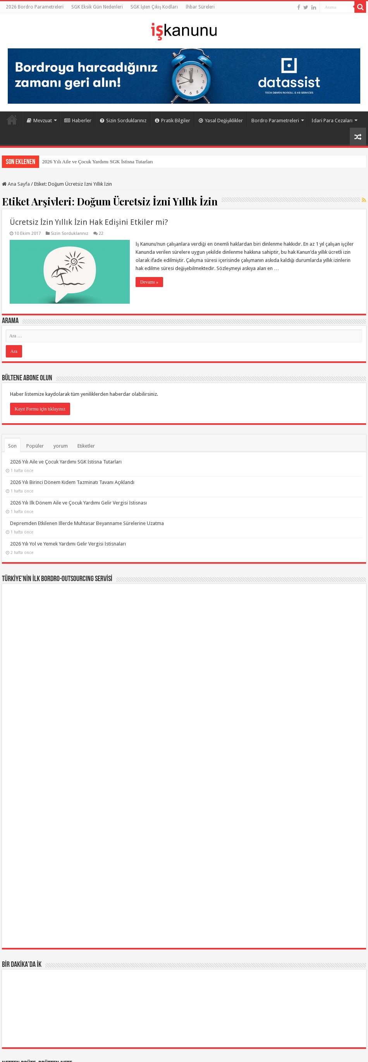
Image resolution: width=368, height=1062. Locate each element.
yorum (60, 446)
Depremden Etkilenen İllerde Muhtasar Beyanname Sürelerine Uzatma (87, 523)
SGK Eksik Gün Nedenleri (97, 7)
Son (12, 446)
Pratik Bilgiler (172, 120)
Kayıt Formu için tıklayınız (40, 409)
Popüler (35, 446)
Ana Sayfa (12, 119)
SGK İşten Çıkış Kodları (154, 7)
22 (101, 233)
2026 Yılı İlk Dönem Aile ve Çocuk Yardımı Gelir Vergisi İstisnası (78, 503)
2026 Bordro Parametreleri (35, 7)
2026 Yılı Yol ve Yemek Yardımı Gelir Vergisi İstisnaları (68, 544)
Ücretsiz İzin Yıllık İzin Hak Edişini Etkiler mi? (89, 222)
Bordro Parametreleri (275, 120)
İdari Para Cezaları (331, 120)
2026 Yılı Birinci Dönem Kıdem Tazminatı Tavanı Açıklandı (72, 482)
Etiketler (86, 446)
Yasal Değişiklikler (221, 120)
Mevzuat (39, 120)
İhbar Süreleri (200, 7)
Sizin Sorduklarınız (123, 120)
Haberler (77, 120)
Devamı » (149, 282)
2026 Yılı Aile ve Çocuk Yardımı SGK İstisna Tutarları (97, 161)
